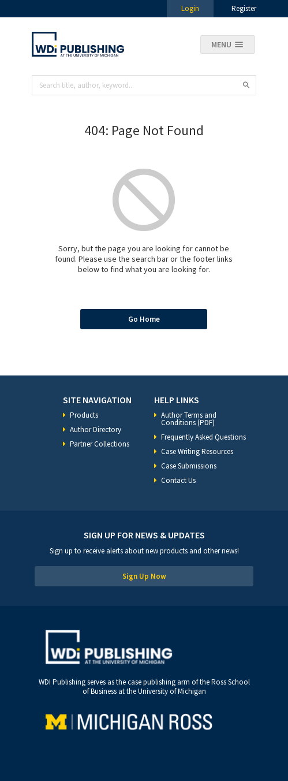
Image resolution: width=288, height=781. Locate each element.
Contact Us (178, 480)
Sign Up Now (144, 576)
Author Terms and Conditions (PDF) (188, 418)
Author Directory (95, 429)
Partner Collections (99, 444)
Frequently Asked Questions (203, 437)
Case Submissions (188, 466)
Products (84, 415)
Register (243, 8)
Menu (221, 44)
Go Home (144, 319)
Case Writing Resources (197, 451)
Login (190, 8)
